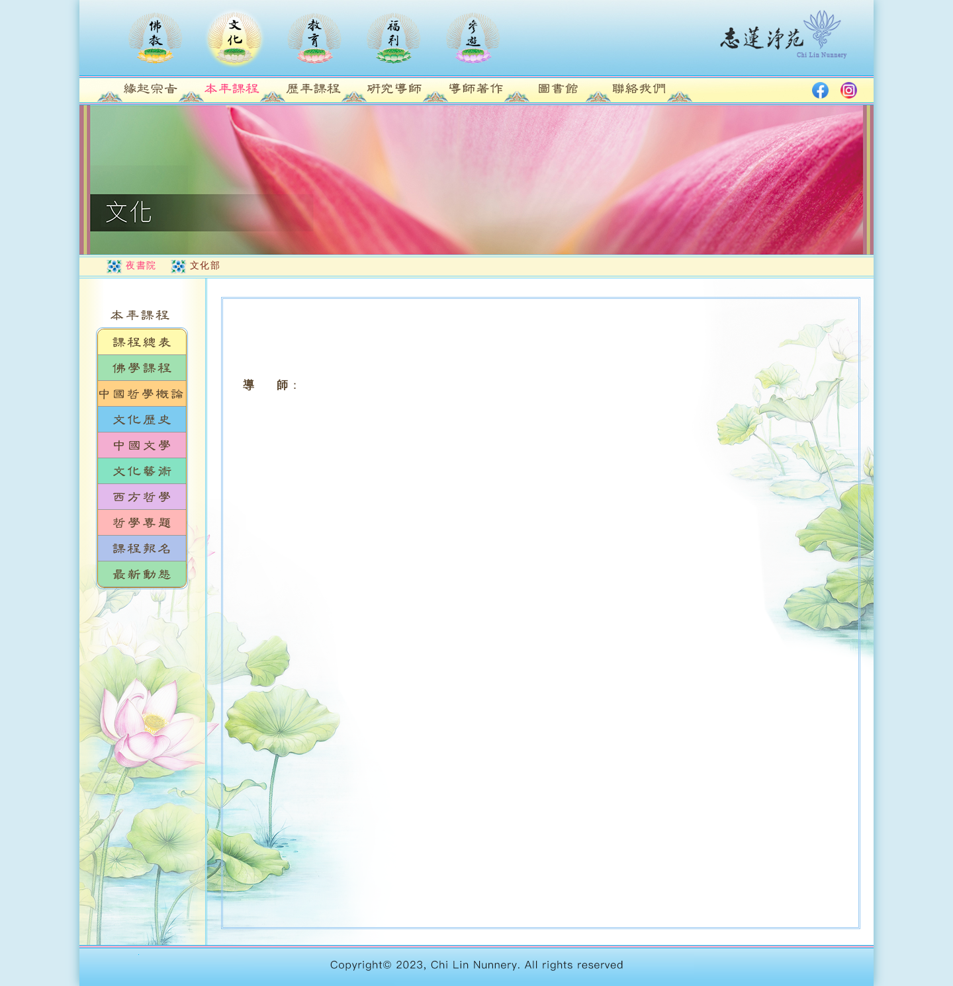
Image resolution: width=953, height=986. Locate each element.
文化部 (205, 265)
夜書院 (141, 265)
